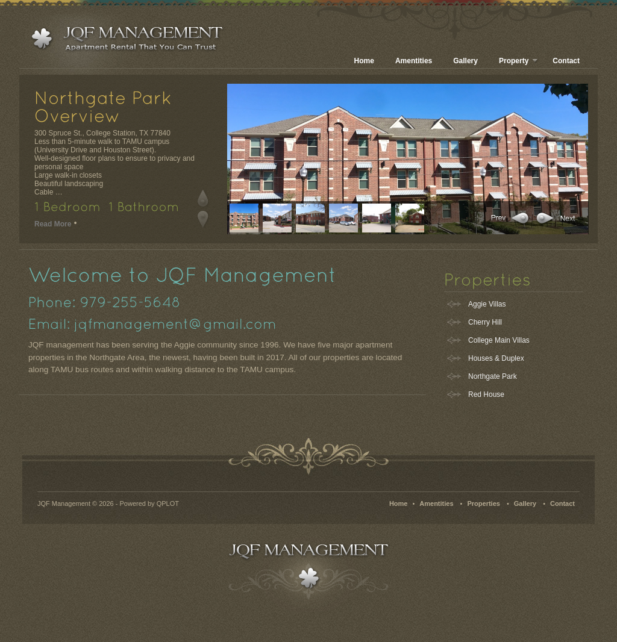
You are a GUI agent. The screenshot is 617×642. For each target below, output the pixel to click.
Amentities (413, 61)
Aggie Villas (487, 304)
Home (364, 61)
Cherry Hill (485, 322)
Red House (486, 394)
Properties (483, 503)
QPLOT (168, 503)
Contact (566, 61)
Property (519, 61)
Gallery (465, 61)
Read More (52, 224)
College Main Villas (499, 340)
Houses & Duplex (496, 358)
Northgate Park (492, 376)
